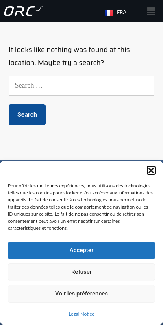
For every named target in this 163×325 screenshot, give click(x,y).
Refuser (81, 271)
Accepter (81, 250)
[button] (151, 170)
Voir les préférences (81, 293)
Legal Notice (81, 314)
